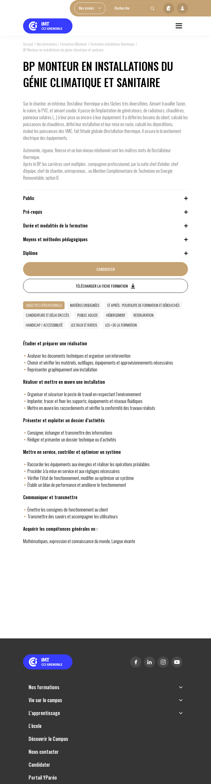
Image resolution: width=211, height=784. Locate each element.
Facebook (135, 662)
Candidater (168, 8)
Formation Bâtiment (73, 44)
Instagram (163, 662)
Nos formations (47, 44)
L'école (35, 725)
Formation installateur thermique (112, 44)
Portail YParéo (43, 777)
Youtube (176, 662)
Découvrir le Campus (48, 738)
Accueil (28, 44)
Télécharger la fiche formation (102, 286)
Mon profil (182, 8)
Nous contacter (44, 751)
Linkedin (149, 662)
